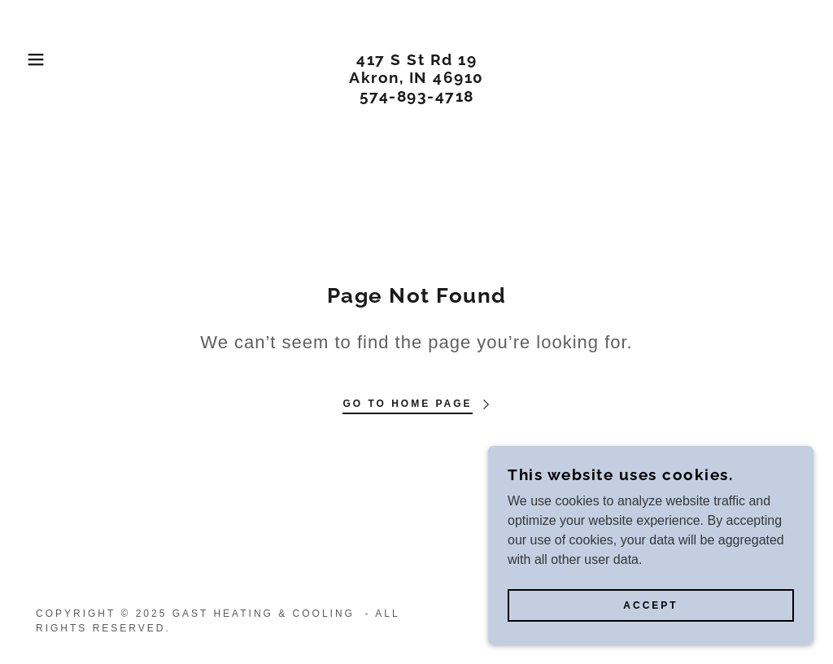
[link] (416, 97)
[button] (41, 59)
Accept (650, 605)
